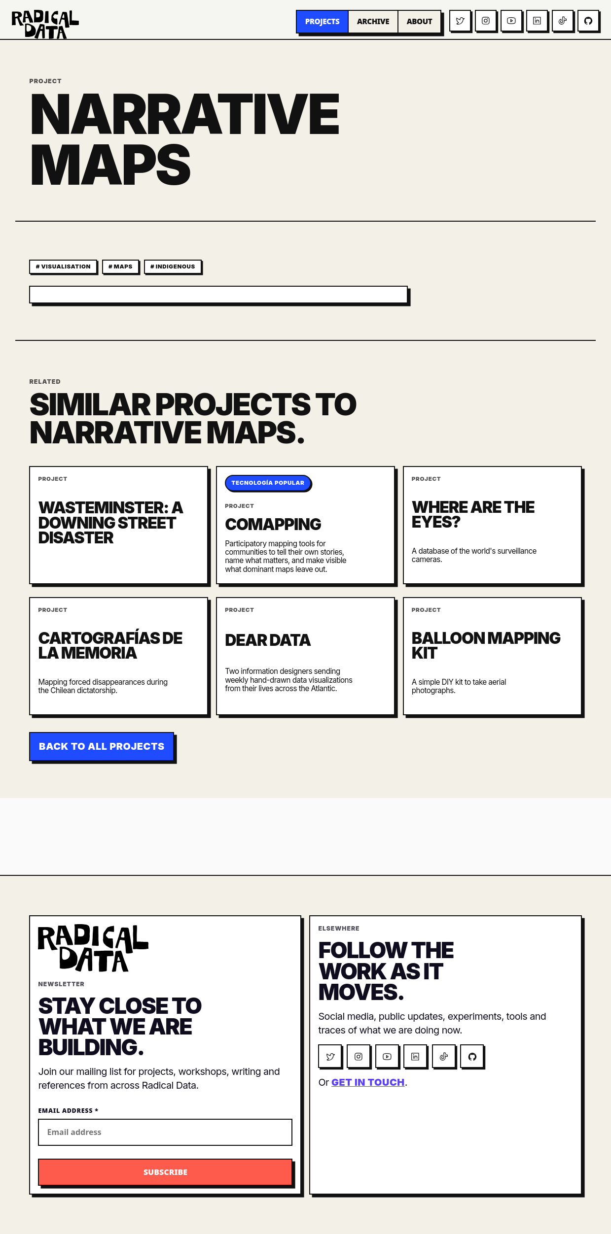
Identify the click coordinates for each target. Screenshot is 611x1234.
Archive (373, 21)
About (419, 21)
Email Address (68, 1110)
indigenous (175, 266)
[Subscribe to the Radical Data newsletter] (165, 1172)
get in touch (368, 1082)
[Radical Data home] (45, 24)
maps (123, 266)
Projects (322, 21)
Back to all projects (102, 746)
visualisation (66, 266)
